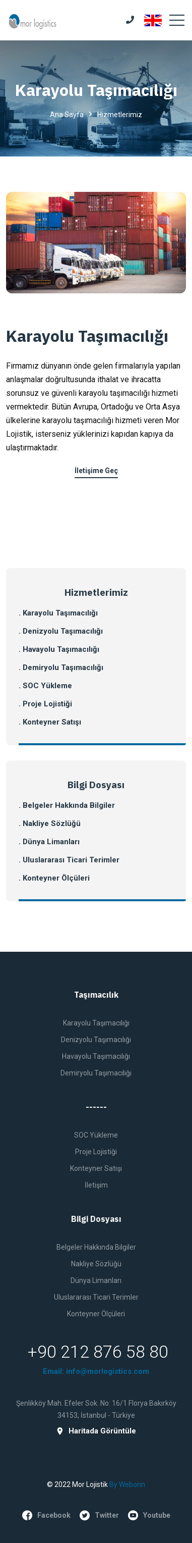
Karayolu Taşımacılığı (87, 335)
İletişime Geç (96, 471)
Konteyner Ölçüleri (96, 1314)
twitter (99, 1515)
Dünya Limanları (96, 1280)
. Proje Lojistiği (45, 703)
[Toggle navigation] (176, 20)
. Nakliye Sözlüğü (50, 823)
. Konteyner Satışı (50, 722)
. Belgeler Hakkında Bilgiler (67, 805)
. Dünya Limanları (49, 841)
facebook (46, 1515)
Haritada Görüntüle (96, 1431)
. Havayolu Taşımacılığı (59, 649)
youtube (149, 1515)
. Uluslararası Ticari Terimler (69, 859)
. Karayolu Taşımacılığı (58, 613)
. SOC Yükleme (45, 685)
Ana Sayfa (67, 115)
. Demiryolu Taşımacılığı (61, 667)
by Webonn (127, 1484)
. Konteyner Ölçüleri (54, 878)
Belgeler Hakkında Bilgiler (96, 1247)
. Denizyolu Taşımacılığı (61, 631)
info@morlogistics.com (107, 1371)
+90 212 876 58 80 (98, 1351)
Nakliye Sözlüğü (96, 1264)
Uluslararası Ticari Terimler (96, 1297)
